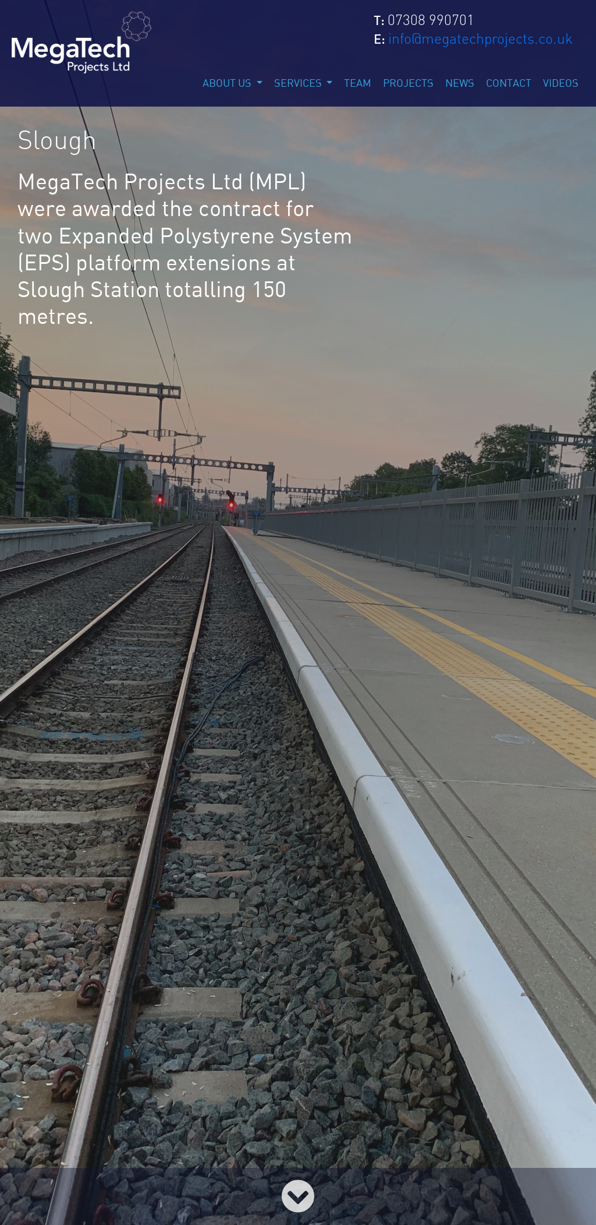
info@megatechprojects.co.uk (480, 38)
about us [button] (228, 84)
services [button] (299, 84)
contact (508, 84)
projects (408, 84)
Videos (561, 84)
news (459, 84)
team (357, 84)
